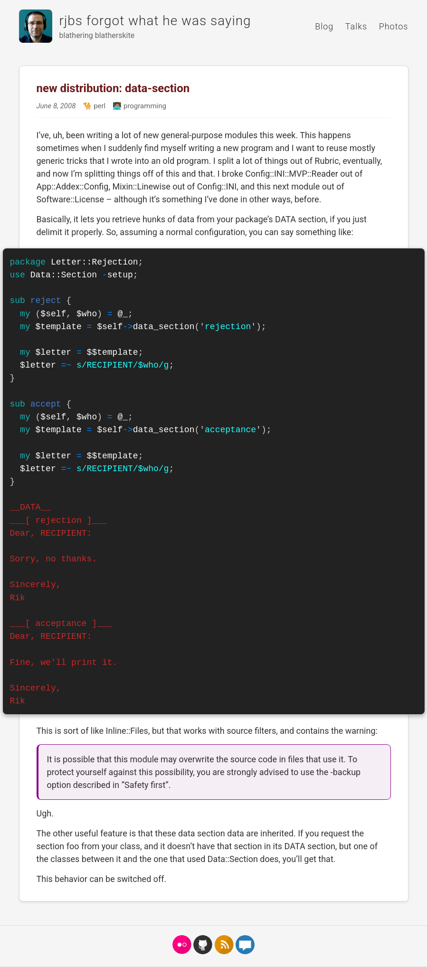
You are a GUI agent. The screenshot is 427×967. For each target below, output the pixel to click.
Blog (324, 26)
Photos (393, 26)
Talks (356, 26)
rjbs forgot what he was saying (155, 20)
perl (98, 106)
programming (144, 106)
